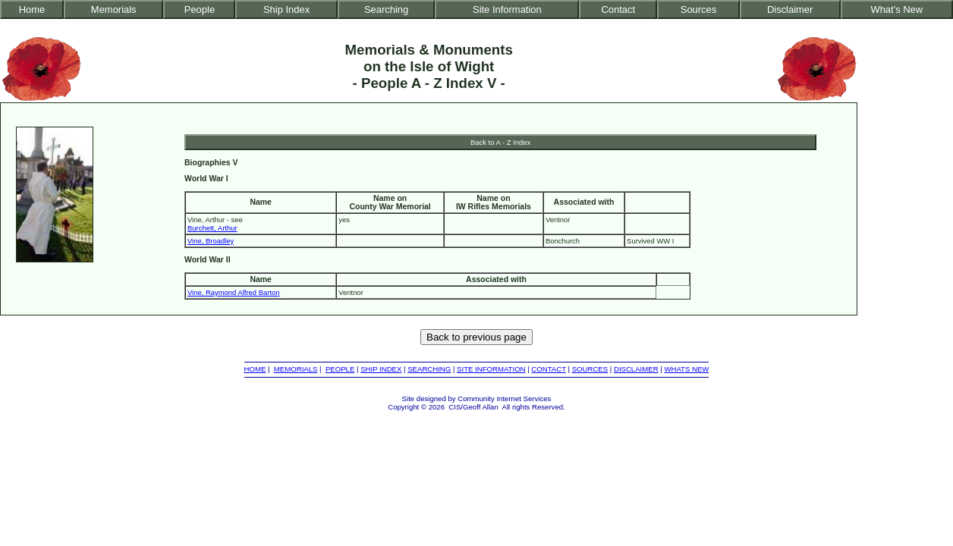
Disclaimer (790, 9)
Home (32, 9)
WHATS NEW (686, 369)
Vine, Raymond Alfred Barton (233, 292)
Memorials (114, 9)
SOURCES (590, 369)
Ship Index (286, 9)
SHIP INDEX (380, 369)
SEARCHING (429, 369)
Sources (699, 9)
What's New (896, 9)
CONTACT (548, 369)
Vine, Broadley (210, 241)
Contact (618, 9)
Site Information (507, 9)
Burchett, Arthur (212, 228)
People (199, 9)
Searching (386, 9)
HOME (255, 369)
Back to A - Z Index (500, 142)
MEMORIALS (296, 369)
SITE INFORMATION (491, 369)
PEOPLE (340, 369)
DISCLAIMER (636, 369)
